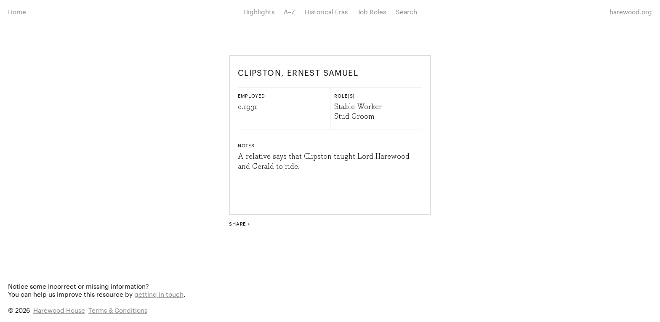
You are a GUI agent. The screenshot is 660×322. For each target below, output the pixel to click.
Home (17, 11)
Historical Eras (326, 11)
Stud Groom (354, 116)
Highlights (258, 11)
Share (237, 223)
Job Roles (371, 11)
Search (406, 11)
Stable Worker (358, 107)
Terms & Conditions (117, 310)
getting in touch (159, 294)
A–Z (289, 11)
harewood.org (630, 11)
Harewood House (59, 310)
